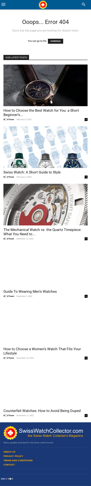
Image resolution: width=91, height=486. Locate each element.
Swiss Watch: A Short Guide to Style (32, 172)
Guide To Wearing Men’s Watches (30, 291)
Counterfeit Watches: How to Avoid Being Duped (42, 411)
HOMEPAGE (55, 41)
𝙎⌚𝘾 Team (8, 119)
